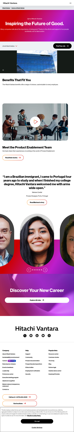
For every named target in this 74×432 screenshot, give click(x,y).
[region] (37, 419)
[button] (35, 122)
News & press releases (9, 364)
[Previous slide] (29, 270)
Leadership (5, 371)
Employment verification (32, 371)
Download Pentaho (54, 374)
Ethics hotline (29, 367)
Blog (50, 364)
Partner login (52, 367)
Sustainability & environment (10, 357)
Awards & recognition (8, 381)
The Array (51, 361)
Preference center (7, 374)
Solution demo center (55, 371)
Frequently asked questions (33, 364)
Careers (4, 361)
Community (28, 357)
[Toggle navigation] (70, 3)
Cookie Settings (37, 427)
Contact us (5, 389)
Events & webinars (7, 367)
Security (27, 374)
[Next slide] (45, 270)
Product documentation (32, 361)
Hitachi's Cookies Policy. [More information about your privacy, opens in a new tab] (34, 415)
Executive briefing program (10, 377)
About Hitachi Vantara (8, 354)
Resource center (53, 354)
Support (27, 354)
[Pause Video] (3, 70)
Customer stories (54, 357)
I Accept (37, 421)
